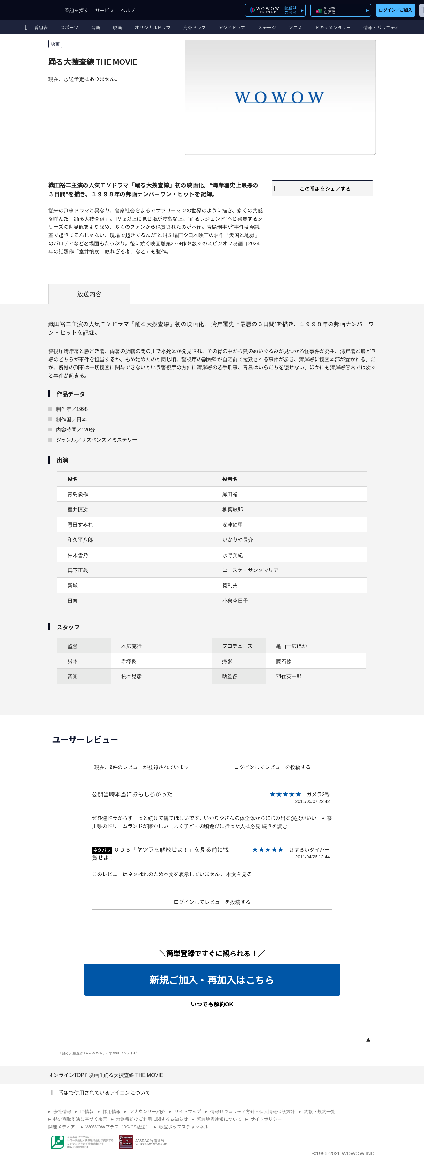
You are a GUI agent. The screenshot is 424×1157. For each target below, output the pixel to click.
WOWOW (28, 10)
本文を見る (239, 874)
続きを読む (274, 826)
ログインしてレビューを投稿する (272, 767)
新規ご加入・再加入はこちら (212, 979)
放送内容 (89, 293)
